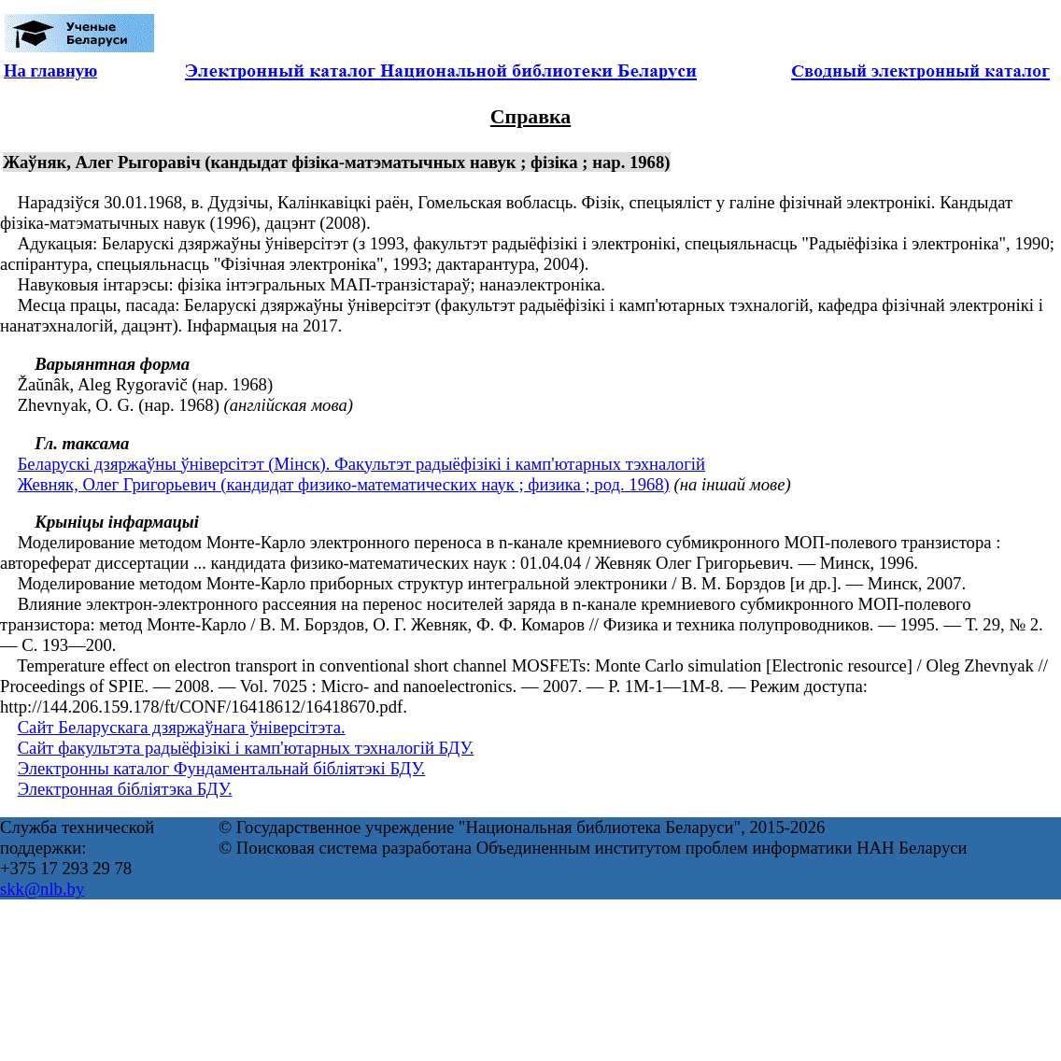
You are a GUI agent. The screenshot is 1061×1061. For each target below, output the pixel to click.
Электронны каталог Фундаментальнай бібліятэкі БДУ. (222, 768)
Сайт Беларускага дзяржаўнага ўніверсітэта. (182, 727)
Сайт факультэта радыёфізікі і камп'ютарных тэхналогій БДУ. (246, 747)
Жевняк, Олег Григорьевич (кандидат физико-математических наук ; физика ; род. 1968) (344, 484)
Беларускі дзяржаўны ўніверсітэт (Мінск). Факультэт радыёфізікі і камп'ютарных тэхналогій (361, 464)
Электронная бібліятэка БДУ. (125, 789)
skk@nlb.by (42, 888)
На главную (50, 70)
